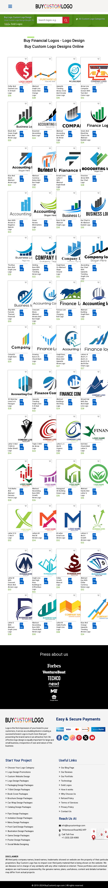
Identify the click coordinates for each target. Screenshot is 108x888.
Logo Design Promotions (19, 772)
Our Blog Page (67, 767)
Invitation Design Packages (20, 818)
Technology (66, 781)
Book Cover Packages (18, 794)
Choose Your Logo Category (21, 767)
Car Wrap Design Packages (20, 802)
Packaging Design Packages (20, 785)
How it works (67, 789)
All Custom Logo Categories (90, 18)
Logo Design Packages (18, 781)
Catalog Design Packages (19, 807)
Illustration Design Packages (21, 831)
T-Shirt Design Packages (19, 789)
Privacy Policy (67, 807)
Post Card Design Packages (20, 827)
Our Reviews (66, 772)
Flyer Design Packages (18, 813)
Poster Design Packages (19, 840)
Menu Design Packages (18, 822)
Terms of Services (69, 802)
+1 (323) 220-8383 (70, 837)
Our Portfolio (67, 776)
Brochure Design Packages (20, 798)
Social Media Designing (18, 844)
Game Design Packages (18, 835)
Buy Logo (21, 89)
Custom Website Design (19, 776)
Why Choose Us (68, 794)
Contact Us (66, 811)
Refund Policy (67, 798)
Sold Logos (66, 785)
